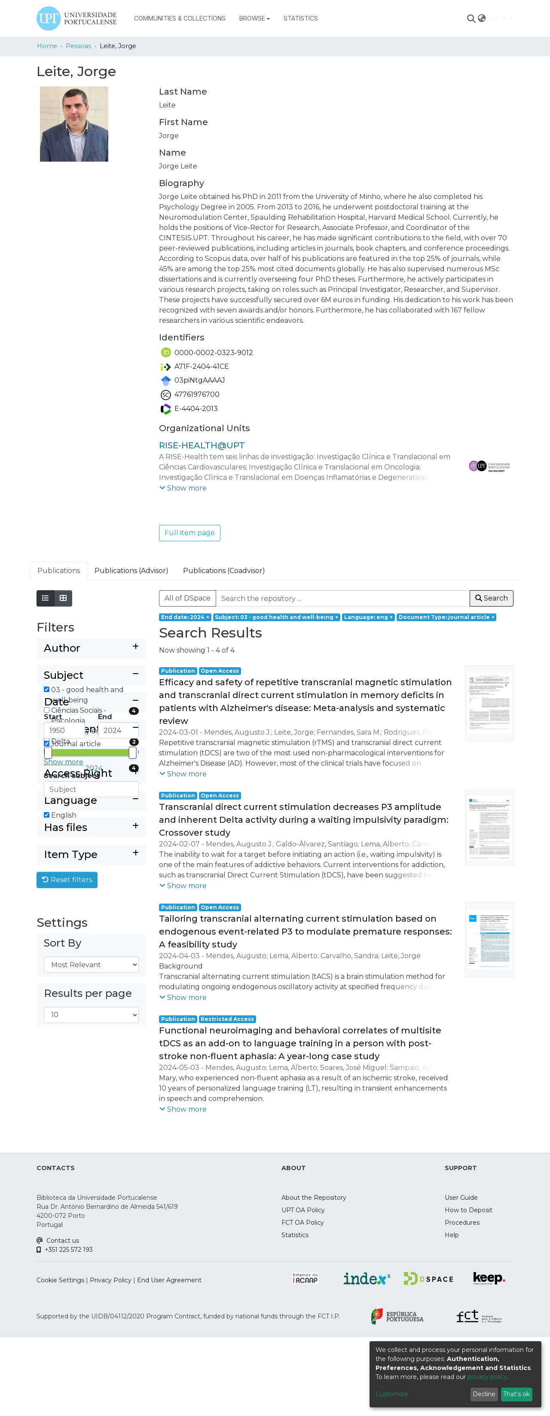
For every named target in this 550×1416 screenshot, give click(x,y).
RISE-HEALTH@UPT (202, 445)
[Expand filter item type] (91, 1056)
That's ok (516, 1394)
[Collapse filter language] (91, 985)
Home (47, 46)
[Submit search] (471, 18)
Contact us (58, 1351)
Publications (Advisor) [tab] (131, 571)
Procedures (462, 1332)
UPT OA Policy (303, 1320)
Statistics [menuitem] (301, 18)
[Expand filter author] (91, 648)
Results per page (88, 1195)
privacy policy (487, 1377)
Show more (63, 762)
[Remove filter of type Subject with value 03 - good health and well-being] (277, 617)
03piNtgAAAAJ (193, 380)
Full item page (190, 533)
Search (491, 598)
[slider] (48, 869)
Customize (392, 1394)
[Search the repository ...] (343, 598)
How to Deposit (468, 1320)
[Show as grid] (63, 598)
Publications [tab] (58, 571)
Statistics (295, 1345)
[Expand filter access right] (91, 958)
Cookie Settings (60, 1390)
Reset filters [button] (67, 1081)
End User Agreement (169, 1390)
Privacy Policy (110, 1390)
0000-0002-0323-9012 (207, 353)
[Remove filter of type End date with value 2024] (185, 617)
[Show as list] (46, 598)
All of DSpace (188, 598)
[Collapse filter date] (91, 818)
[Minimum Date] (64, 846)
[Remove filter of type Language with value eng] (368, 617)
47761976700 (190, 394)
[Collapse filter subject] (91, 675)
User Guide (461, 1308)
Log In (497, 18)
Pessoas (78, 46)
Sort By (62, 1145)
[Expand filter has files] (91, 1030)
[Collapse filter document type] (91, 914)
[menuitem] (254, 18)
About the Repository (313, 1308)
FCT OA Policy (302, 1332)
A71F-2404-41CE (195, 366)
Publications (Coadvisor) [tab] (224, 571)
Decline (484, 1394)
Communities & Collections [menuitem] (180, 18)
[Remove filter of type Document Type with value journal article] (447, 617)
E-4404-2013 (189, 409)
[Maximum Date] (118, 846)
